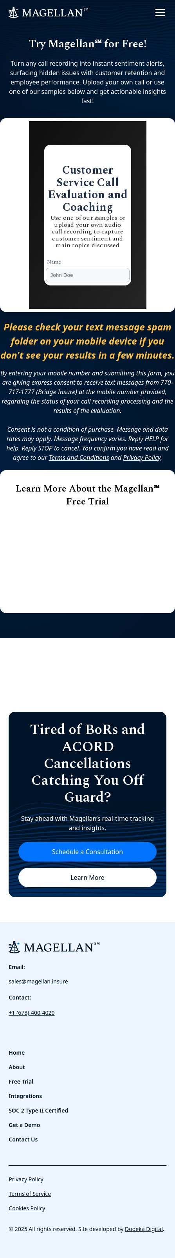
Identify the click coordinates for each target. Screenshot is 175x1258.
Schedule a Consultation (87, 851)
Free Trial (21, 1081)
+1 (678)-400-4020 (31, 1012)
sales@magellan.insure (38, 981)
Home (17, 1052)
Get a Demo (24, 1125)
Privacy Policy (26, 1179)
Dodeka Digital (144, 1229)
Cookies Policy (27, 1208)
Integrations (25, 1096)
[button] (158, 12)
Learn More (87, 877)
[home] (48, 12)
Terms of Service (30, 1193)
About (17, 1067)
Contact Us (23, 1139)
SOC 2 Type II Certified (38, 1110)
